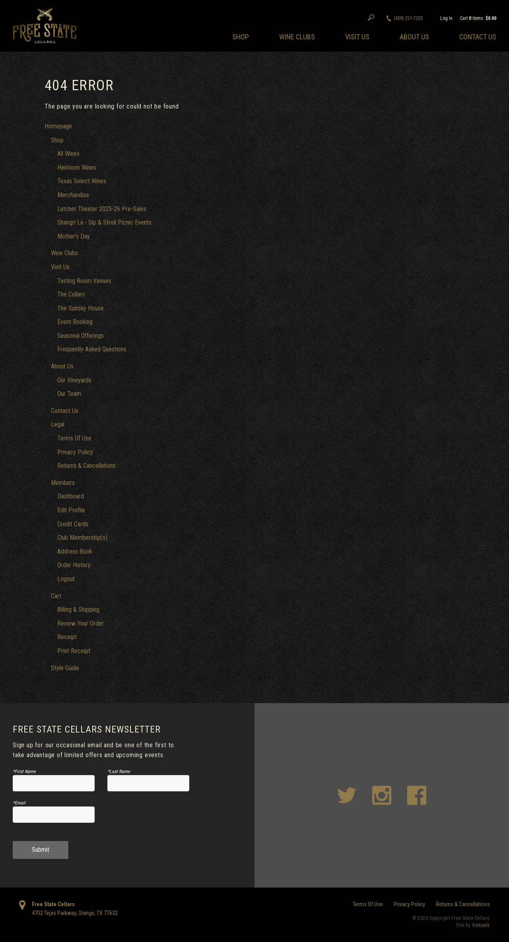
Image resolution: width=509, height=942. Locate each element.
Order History (74, 565)
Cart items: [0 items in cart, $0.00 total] (478, 18)
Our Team (69, 393)
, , (75, 913)
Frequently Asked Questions (91, 349)
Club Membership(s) (82, 537)
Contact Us (477, 37)
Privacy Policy (75, 452)
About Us (414, 37)
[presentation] (148, 817)
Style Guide (65, 668)
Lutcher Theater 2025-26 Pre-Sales (101, 209)
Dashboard (70, 496)
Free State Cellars (53, 904)
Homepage (58, 126)
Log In (446, 18)
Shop (240, 37)
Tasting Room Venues (84, 281)
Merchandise (73, 195)
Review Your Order (80, 623)
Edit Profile (71, 510)
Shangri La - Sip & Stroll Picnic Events (104, 222)
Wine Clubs (297, 37)
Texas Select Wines (81, 181)
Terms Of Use (74, 438)
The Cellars (71, 294)
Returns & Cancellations (86, 465)
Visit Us (357, 37)
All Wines (68, 153)
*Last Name (118, 771)
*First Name (24, 771)
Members (63, 483)
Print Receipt (73, 651)
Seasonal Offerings (80, 335)
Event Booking (75, 322)
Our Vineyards (74, 380)
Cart (56, 596)
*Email (19, 803)
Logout (66, 579)
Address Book (74, 551)
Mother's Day (73, 236)
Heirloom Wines (76, 167)
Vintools (481, 925)
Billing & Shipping (78, 609)
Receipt (67, 637)
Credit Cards (72, 524)
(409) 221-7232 (408, 18)
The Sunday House (80, 308)
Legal (57, 424)
